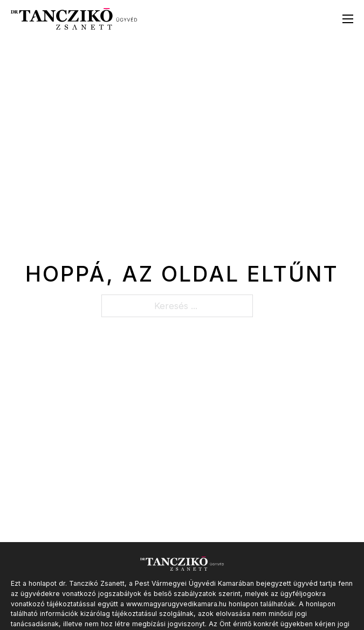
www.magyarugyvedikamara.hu (176, 604)
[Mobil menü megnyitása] (347, 19)
